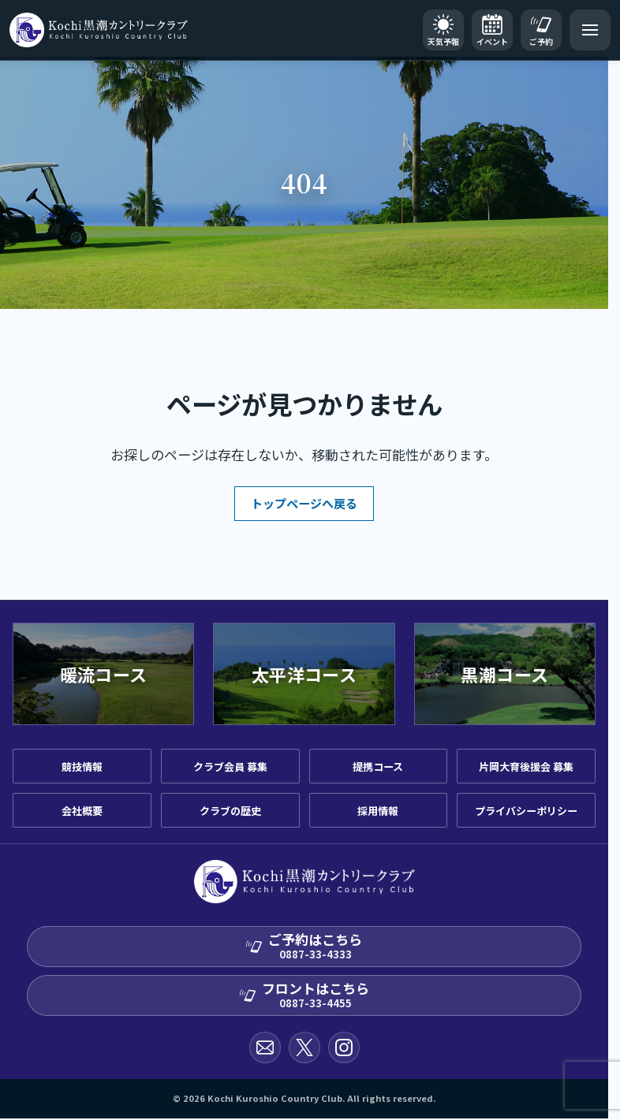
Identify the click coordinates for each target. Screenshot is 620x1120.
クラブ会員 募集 (230, 766)
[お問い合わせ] (265, 1047)
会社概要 (82, 810)
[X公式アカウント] (304, 1047)
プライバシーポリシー (526, 810)
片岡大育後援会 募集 (526, 766)
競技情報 (82, 766)
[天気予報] (443, 29)
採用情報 (377, 810)
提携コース (378, 766)
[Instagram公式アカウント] (344, 1047)
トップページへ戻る (304, 503)
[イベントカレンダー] (492, 29)
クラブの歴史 (230, 810)
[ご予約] (541, 29)
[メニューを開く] (590, 29)
